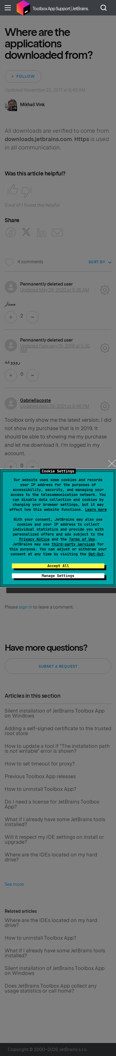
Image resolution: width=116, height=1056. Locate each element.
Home (23, 7)
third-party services (73, 544)
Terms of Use (82, 539)
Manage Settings (58, 575)
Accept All (58, 565)
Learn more (96, 509)
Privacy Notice (34, 539)
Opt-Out (96, 554)
